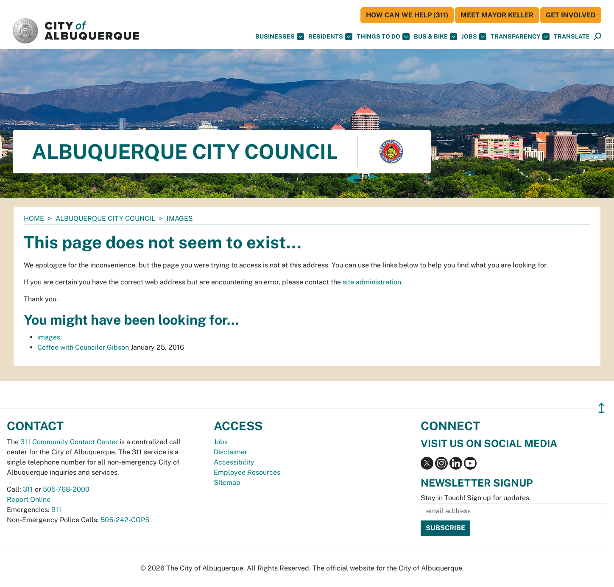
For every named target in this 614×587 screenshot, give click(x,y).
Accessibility (234, 462)
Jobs (473, 36)
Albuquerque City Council (105, 218)
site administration (372, 282)
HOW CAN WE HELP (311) (407, 15)
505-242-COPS (125, 520)
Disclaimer (230, 452)
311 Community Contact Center (69, 442)
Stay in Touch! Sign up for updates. (476, 498)
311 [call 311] (28, 489)
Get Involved (571, 15)
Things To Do (383, 36)
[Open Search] (597, 36)
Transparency (520, 36)
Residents (330, 36)
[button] (572, 37)
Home (34, 218)
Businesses (279, 36)
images (48, 337)
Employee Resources (247, 472)
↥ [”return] (601, 408)
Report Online (28, 499)
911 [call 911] (56, 510)
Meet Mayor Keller (496, 15)
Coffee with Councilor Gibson (83, 347)
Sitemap (227, 483)
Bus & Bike (435, 36)
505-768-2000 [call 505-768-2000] (66, 489)
